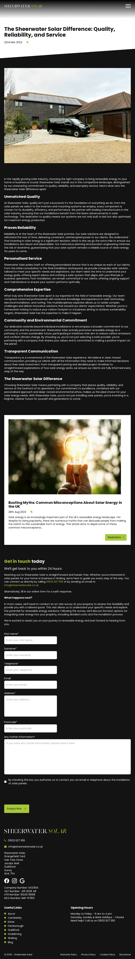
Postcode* (10, 722)
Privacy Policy (88, 954)
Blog (10, 942)
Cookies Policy (107, 954)
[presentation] (31, 795)
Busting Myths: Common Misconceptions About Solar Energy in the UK (65, 504)
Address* (9, 693)
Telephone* (11, 663)
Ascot (11, 913)
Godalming (14, 934)
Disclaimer (125, 954)
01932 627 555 (54, 581)
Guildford (13, 930)
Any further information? (19, 737)
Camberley (15, 918)
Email (7, 678)
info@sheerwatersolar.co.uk (21, 585)
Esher (11, 922)
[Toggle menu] (128, 6)
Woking (12, 938)
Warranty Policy (68, 954)
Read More (115, 537)
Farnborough (16, 926)
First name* (11, 634)
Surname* (10, 648)
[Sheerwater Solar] (23, 6)
